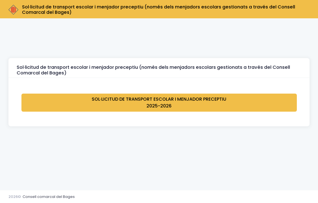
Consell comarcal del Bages (49, 196)
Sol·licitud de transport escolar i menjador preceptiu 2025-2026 (159, 102)
